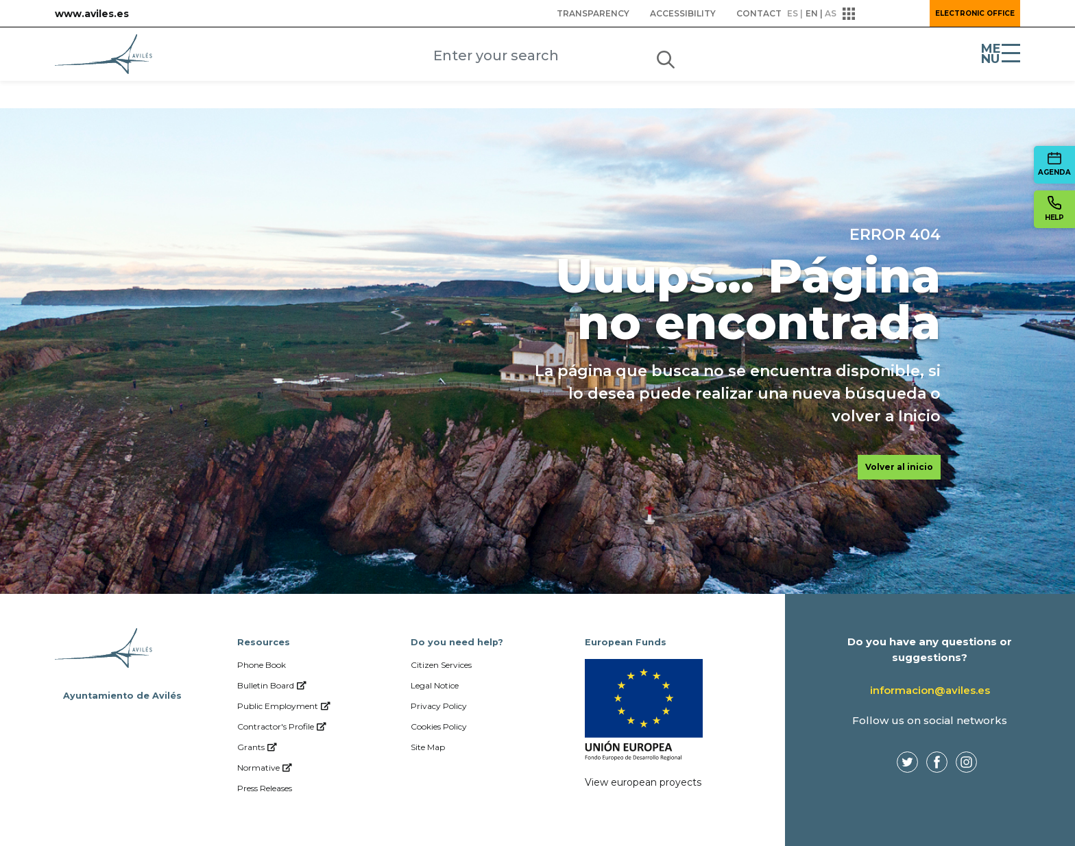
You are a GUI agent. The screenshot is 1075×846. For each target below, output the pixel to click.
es (792, 13)
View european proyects (643, 782)
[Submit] (665, 57)
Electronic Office (975, 13)
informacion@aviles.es (930, 690)
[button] (881, 13)
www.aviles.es (92, 14)
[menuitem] (593, 13)
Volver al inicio (899, 467)
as (830, 13)
